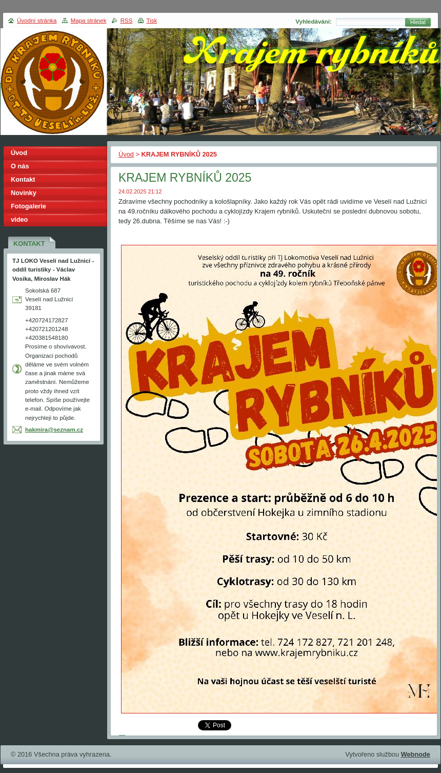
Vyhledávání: (313, 21)
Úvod (126, 154)
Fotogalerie (28, 206)
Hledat (418, 22)
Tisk (152, 20)
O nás (20, 166)
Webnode (415, 754)
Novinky (23, 193)
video (19, 219)
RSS (127, 20)
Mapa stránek (89, 20)
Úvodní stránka (36, 20)
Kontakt (23, 179)
